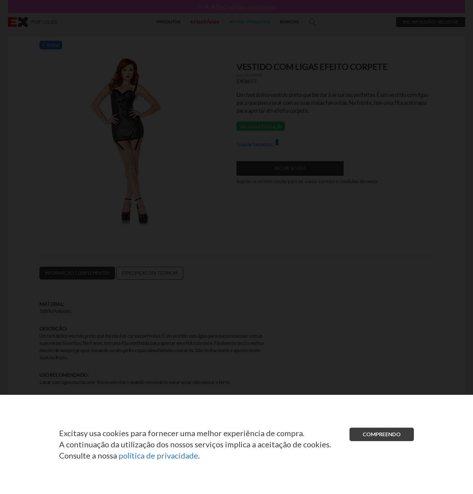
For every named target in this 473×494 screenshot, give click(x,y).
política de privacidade (158, 455)
